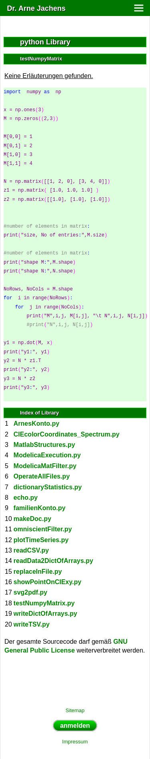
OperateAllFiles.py (42, 476)
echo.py (26, 497)
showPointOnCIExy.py (48, 582)
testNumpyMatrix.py (44, 603)
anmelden (75, 725)
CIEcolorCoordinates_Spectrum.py (67, 434)
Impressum (75, 742)
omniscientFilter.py (43, 529)
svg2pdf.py (30, 592)
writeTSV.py (32, 624)
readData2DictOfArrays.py (53, 560)
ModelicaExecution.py (47, 455)
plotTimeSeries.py (41, 540)
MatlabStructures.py (44, 444)
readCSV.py (31, 550)
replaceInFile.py (38, 571)
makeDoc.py (32, 518)
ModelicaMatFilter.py (45, 466)
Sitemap (75, 710)
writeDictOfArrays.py (45, 613)
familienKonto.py (40, 508)
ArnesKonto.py (37, 423)
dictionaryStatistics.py (48, 487)
